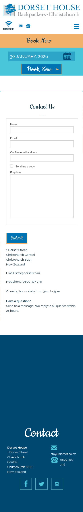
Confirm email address (23, 152)
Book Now (39, 69)
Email (13, 138)
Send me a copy (25, 166)
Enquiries (15, 172)
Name (13, 124)
